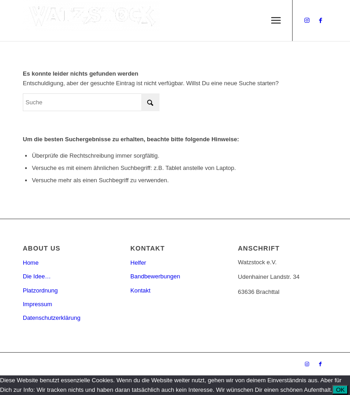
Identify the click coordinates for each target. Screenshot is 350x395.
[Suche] (91, 102)
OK (340, 389)
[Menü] (276, 20)
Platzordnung (40, 290)
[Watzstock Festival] (91, 20)
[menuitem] (276, 20)
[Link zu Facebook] (320, 20)
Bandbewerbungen (155, 276)
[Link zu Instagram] (307, 20)
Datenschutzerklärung (51, 317)
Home (31, 262)
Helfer (138, 262)
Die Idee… (37, 276)
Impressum (37, 304)
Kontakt (140, 290)
